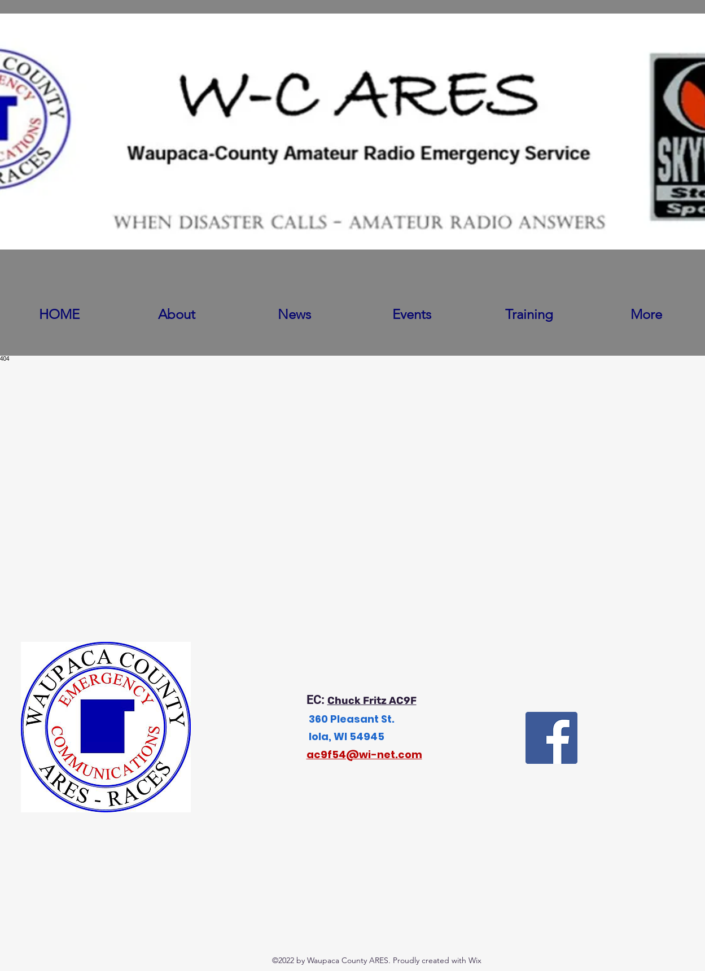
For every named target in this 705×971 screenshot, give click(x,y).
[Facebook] (551, 738)
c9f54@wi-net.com (368, 754)
